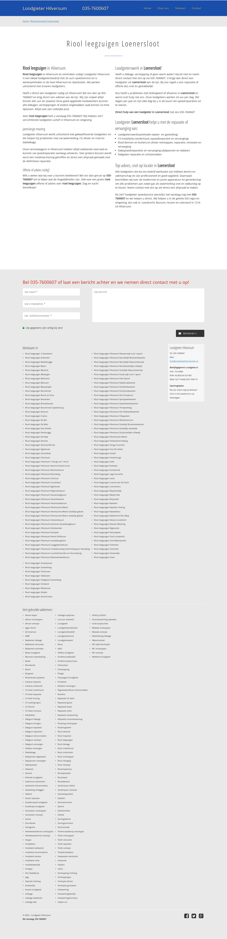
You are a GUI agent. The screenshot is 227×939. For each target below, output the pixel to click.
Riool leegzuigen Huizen (105, 453)
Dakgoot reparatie (33, 727)
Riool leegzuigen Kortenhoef (107, 470)
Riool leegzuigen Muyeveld (106, 499)
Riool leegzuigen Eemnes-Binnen (40, 445)
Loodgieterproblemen (68, 627)
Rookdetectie (64, 781)
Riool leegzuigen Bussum (36, 411)
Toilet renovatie (65, 839)
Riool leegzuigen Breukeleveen (39, 403)
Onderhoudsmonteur (67, 661)
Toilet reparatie (64, 844)
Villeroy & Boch (99, 615)
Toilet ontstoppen (66, 835)
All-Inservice (30, 632)
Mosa (60, 644)
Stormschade (64, 827)
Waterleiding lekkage (101, 636)
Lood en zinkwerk (66, 619)
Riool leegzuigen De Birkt (36, 424)
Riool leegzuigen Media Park (107, 494)
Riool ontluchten (65, 752)
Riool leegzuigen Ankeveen (37, 357)
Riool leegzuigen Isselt (104, 461)
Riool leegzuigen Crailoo (36, 416)
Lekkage (29, 893)
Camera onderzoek (33, 686)
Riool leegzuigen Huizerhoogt (107, 457)
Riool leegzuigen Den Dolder (38, 428)
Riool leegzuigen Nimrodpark (107, 532)
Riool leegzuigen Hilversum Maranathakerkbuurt (47, 557)
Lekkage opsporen (66, 615)
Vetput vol (62, 902)
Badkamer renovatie (34, 644)
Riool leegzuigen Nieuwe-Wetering (109, 524)
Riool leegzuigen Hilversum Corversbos (43, 482)
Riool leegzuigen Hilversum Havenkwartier (44, 499)
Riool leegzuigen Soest (104, 557)
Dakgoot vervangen (34, 744)
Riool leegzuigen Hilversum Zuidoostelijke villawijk (117, 432)
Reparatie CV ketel (66, 698)
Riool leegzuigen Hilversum (37, 457)
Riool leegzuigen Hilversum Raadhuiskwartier (114, 382)
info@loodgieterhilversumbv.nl (184, 361)
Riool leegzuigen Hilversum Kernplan (42, 532)
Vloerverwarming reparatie (104, 619)
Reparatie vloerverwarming (70, 719)
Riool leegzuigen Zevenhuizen (38, 596)
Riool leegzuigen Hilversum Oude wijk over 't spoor (117, 374)
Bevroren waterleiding (35, 656)
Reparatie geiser (65, 702)
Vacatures (62, 860)
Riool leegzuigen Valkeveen (37, 575)
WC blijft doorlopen (101, 644)
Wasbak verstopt (99, 632)
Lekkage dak (31, 902)
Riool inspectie (64, 735)
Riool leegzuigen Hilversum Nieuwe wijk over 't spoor (118, 353)
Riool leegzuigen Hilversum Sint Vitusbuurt (113, 395)
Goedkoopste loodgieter (36, 802)
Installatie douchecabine (36, 852)
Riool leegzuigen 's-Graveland (38, 353)
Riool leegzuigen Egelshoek (37, 449)
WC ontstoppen (99, 648)
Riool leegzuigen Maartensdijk (107, 490)
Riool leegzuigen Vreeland (37, 584)
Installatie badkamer (34, 848)
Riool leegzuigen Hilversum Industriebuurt (44, 520)
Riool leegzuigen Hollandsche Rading (111, 440)
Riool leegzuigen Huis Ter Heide (108, 449)
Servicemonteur (65, 802)
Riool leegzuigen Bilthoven (37, 378)
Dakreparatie (31, 764)
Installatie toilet (32, 860)
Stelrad (61, 814)
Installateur (30, 844)
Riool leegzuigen (65, 740)
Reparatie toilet (65, 710)
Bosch (28, 669)
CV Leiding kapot (33, 702)
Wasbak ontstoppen (101, 627)
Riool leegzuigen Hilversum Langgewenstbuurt (46, 544)
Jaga (27, 877)
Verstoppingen (64, 877)
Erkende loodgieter (34, 777)
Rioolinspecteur (65, 769)
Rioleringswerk (64, 727)
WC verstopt (97, 652)
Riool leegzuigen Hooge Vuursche (109, 445)
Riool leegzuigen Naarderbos (107, 511)
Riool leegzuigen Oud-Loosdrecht (109, 536)
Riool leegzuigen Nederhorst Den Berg (111, 515)
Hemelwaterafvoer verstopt (37, 835)
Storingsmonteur (65, 823)
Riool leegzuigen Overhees (106, 544)
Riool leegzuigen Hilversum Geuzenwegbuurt (45, 494)
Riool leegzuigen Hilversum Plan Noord (112, 378)
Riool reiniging (64, 760)
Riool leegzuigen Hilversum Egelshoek (42, 486)
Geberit (28, 794)
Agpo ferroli (30, 627)
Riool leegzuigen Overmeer (106, 549)
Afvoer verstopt (32, 623)
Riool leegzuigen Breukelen (37, 399)
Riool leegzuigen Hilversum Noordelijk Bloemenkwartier (119, 357)
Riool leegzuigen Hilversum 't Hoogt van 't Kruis (46, 461)
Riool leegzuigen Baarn (35, 366)
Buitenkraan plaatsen (35, 677)
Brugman (29, 673)
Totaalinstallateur (65, 852)
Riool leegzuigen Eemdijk (36, 436)
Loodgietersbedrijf (66, 632)
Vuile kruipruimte (100, 623)
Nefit (60, 648)
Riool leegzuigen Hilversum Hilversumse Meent (46, 507)
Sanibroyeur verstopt (67, 789)
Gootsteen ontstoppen (35, 810)
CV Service (30, 706)
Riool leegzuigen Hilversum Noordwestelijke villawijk (118, 366)
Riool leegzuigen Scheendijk (107, 553)
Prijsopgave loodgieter (68, 677)
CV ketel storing (32, 698)
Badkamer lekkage (33, 640)
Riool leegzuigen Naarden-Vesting (109, 507)
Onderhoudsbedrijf (66, 656)
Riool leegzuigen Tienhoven (38, 571)
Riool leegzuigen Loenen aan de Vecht (111, 482)
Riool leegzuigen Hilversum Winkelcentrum (113, 420)
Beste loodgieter (32, 652)
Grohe (28, 819)
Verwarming (63, 889)
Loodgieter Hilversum (45, 8)
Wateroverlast (98, 640)
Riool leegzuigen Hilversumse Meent (110, 436)
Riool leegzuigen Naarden (105, 503)
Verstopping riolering (67, 873)
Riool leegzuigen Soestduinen (38, 563)
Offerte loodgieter (66, 652)
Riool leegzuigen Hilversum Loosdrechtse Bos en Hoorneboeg (53, 553)
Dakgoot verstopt (33, 740)
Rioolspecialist (64, 773)
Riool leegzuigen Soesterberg (38, 567)
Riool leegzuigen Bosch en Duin (39, 395)
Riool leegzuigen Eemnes (36, 440)
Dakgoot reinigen (33, 723)
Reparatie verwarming (68, 715)
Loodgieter (63, 623)
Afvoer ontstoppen (34, 619)
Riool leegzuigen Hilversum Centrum (42, 478)
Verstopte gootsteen (67, 885)
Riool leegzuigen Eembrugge (38, 432)
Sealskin (61, 798)
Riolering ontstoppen (67, 723)
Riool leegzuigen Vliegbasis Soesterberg (43, 579)
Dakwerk (29, 769)
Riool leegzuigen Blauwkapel (38, 386)
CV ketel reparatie (33, 694)
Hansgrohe (30, 827)
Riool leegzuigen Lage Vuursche (108, 474)
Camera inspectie (33, 681)
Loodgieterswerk (65, 640)
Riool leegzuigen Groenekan (38, 453)
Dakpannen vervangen (35, 760)
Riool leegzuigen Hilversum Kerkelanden (43, 528)
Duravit (28, 773)
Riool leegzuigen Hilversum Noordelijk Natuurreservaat (119, 362)
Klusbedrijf (30, 885)
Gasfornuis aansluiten (35, 781)
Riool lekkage (64, 744)
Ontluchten (63, 665)
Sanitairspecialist (65, 794)
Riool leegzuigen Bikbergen (37, 374)
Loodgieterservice (66, 636)
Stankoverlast (64, 810)
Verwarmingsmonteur (67, 898)
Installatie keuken (33, 856)
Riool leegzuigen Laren (104, 478)
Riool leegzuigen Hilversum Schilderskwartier (114, 386)
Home (26, 21)
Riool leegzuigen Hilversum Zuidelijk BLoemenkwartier (119, 424)
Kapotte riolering (33, 881)
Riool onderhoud (65, 748)
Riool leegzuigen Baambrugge (38, 362)
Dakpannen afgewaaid (35, 756)
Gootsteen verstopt (34, 814)
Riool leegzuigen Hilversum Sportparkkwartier (115, 399)
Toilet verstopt (64, 848)
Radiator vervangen (67, 686)
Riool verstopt (64, 764)
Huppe (28, 839)
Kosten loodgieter (33, 889)
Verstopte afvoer (65, 881)
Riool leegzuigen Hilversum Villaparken (112, 416)
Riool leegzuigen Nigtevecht (106, 528)
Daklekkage (30, 752)
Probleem (62, 681)
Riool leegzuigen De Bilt (36, 420)
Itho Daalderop (32, 873)
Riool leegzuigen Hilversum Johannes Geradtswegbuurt (50, 524)
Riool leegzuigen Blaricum (37, 382)
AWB (27, 636)
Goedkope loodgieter (35, 806)
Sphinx (61, 806)
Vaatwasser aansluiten (68, 856)
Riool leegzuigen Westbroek (38, 588)
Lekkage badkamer (33, 898)
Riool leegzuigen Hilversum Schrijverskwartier (114, 391)
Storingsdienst (64, 819)
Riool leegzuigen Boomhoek (38, 391)
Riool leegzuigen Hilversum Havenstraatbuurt (46, 503)
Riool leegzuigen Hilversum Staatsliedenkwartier (116, 403)
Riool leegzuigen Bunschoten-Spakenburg (44, 407)
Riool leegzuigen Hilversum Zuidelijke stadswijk (115, 428)
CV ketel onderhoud (34, 690)
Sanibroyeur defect (66, 785)
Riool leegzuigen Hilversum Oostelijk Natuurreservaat (118, 370)
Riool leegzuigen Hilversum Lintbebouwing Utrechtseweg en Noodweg (57, 549)
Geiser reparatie (32, 798)
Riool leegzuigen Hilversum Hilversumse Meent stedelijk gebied (54, 515)
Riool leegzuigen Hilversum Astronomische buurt (47, 465)
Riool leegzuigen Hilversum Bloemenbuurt (44, 470)
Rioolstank (62, 777)
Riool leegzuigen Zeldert (36, 592)
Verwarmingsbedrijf (67, 893)
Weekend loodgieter (101, 656)
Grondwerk (30, 823)
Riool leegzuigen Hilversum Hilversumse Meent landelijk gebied (54, 511)
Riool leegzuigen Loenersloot (45, 21)
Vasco (60, 868)
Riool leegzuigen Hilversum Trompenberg (113, 407)
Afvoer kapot (31, 615)
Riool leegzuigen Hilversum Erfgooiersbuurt (45, 490)
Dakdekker (30, 715)
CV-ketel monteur (33, 710)
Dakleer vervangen (33, 748)
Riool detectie (64, 731)
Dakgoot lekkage (32, 719)
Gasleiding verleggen (34, 789)
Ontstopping (63, 669)
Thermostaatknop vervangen (71, 831)
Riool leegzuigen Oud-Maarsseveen (110, 540)
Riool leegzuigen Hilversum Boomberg (42, 474)
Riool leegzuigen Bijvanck (36, 370)
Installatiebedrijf (32, 864)
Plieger (61, 673)
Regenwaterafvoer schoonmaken (73, 690)
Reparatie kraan (65, 706)
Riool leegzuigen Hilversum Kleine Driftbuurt (45, 536)
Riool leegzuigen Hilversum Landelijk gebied (45, 540)
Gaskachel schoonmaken (36, 785)
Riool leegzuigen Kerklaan (106, 465)
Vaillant (61, 864)
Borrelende (30, 665)
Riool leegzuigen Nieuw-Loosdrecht (110, 520)
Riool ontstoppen (66, 756)
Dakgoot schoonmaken (35, 735)
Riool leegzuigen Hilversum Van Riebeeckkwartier (116, 411)
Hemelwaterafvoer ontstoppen (39, 831)
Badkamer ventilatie (34, 648)
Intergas (28, 868)
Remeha (61, 694)
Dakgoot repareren (33, 731)
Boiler (28, 661)
